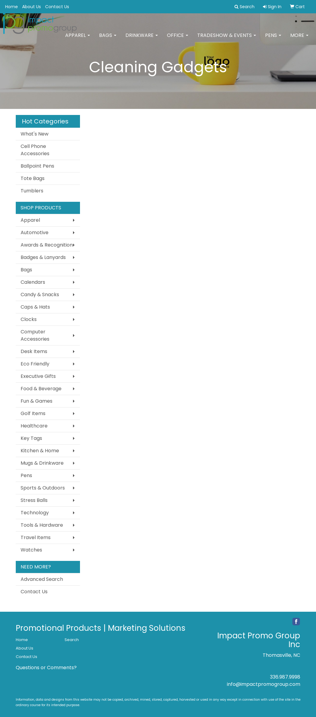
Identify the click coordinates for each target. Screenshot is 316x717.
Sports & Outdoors (43, 487)
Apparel (77, 39)
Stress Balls (34, 500)
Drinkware (141, 39)
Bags (107, 39)
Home (11, 7)
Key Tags (31, 438)
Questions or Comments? (46, 667)
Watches (31, 549)
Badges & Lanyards (43, 257)
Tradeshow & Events (226, 39)
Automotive (34, 232)
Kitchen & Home (40, 450)
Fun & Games (36, 401)
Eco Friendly (35, 363)
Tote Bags (33, 178)
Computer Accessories (35, 335)
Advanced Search (42, 579)
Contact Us (57, 7)
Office (177, 39)
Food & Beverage (41, 388)
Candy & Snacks (40, 294)
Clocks (29, 319)
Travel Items (36, 537)
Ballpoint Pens (37, 165)
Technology (35, 512)
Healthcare (34, 425)
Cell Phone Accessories (35, 150)
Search (72, 640)
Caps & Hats (35, 306)
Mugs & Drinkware (42, 463)
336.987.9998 (285, 676)
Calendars (33, 282)
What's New (34, 133)
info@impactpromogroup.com (263, 684)
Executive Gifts (38, 376)
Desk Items (34, 351)
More (299, 39)
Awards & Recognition (47, 244)
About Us (31, 7)
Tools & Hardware (42, 525)
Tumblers (32, 190)
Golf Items (33, 413)
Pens (273, 39)
